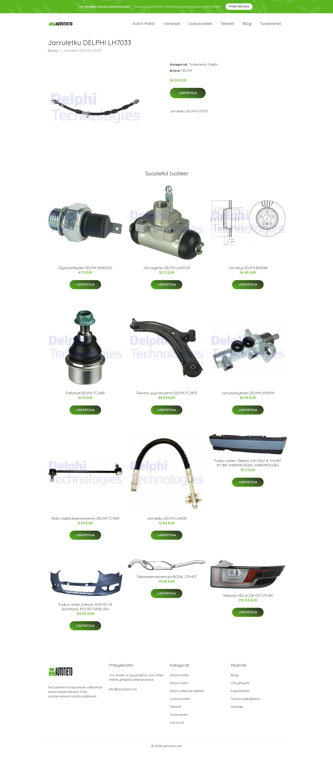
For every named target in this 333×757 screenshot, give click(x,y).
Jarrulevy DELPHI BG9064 (248, 271)
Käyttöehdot (240, 694)
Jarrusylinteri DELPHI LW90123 (166, 271)
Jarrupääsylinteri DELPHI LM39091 (247, 397)
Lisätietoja (188, 97)
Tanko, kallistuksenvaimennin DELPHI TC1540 (85, 522)
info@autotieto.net (123, 693)
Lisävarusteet (200, 25)
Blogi (247, 25)
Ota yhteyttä (240, 687)
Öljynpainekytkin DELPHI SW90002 (85, 271)
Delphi (213, 68)
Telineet (227, 25)
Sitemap (237, 710)
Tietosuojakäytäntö (245, 702)
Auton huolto (179, 679)
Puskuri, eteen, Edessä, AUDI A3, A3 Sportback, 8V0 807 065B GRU (85, 610)
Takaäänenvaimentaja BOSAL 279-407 (167, 580)
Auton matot (144, 25)
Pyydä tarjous (239, 6)
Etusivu (53, 54)
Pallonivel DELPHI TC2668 (85, 397)
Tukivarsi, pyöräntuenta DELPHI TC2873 (166, 397)
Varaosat (171, 25)
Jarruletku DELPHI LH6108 (166, 522)
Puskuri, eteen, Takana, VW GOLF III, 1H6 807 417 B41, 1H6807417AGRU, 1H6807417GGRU (247, 466)
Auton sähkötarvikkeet (187, 694)
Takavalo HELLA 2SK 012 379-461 (248, 599)
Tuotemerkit (270, 25)
